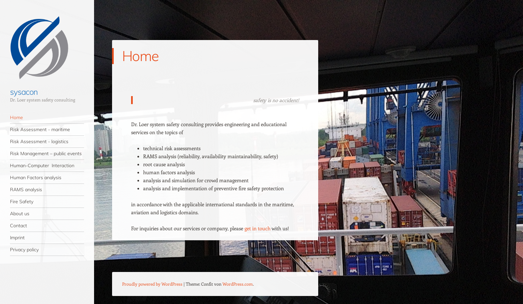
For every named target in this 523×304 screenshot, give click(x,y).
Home (16, 117)
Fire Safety (21, 202)
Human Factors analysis (35, 178)
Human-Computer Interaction (42, 166)
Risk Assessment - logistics (39, 141)
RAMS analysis (26, 190)
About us (19, 214)
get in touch (257, 228)
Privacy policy (24, 250)
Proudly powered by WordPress (152, 284)
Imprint (17, 238)
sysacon (23, 92)
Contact (18, 226)
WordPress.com (237, 284)
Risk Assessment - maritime (40, 129)
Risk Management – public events (46, 153)
